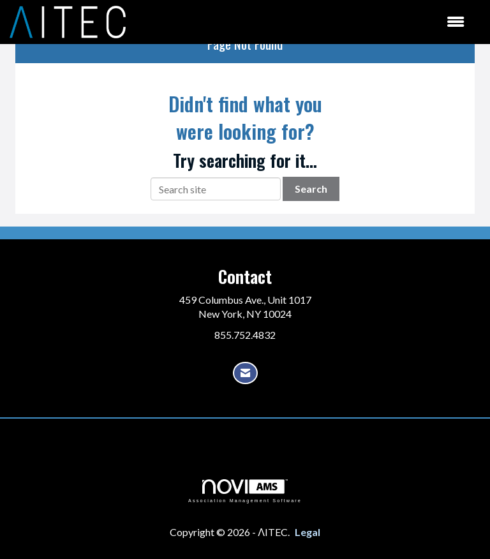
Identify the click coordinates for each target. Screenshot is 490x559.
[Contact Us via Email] (245, 373)
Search (311, 189)
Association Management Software (245, 491)
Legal (307, 532)
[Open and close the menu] (301, 22)
